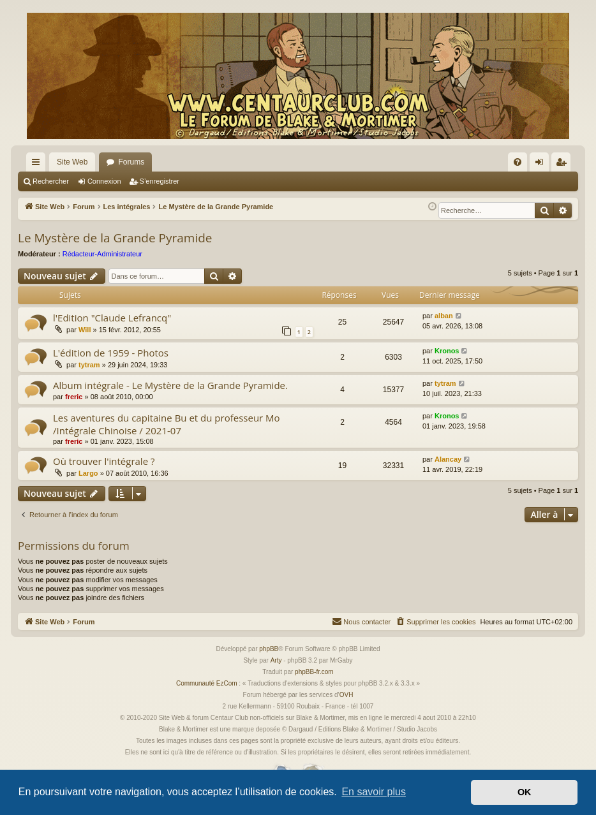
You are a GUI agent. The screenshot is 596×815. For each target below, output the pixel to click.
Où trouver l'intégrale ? (103, 461)
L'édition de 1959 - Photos (110, 352)
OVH (346, 694)
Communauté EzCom (206, 683)
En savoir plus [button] (373, 791)
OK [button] (525, 792)
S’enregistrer (159, 181)
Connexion (104, 181)
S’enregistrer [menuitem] (563, 165)
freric (74, 396)
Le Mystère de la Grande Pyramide (115, 238)
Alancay (448, 459)
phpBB (268, 648)
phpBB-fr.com (314, 671)
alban (444, 315)
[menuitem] (517, 162)
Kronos (447, 351)
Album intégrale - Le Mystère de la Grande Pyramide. (170, 385)
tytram (89, 365)
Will (84, 330)
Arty (276, 660)
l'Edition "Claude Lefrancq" (112, 317)
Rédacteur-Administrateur (102, 254)
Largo (88, 473)
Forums (131, 162)
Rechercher (51, 181)
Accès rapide (38, 165)
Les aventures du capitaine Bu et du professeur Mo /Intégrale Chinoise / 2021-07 (166, 423)
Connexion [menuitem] (542, 165)
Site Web (72, 162)
